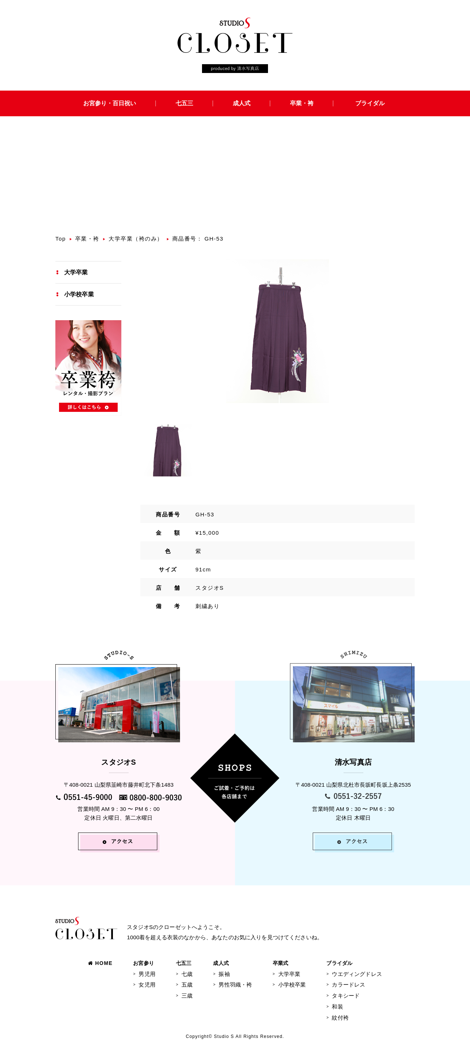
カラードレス (348, 984)
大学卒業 (76, 272)
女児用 (147, 984)
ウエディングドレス (357, 974)
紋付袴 (340, 1017)
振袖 (224, 974)
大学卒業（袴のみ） (136, 238)
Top (60, 238)
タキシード (346, 995)
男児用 (147, 974)
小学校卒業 (79, 294)
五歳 (186, 984)
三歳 (186, 995)
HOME (100, 963)
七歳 (186, 974)
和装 (337, 1006)
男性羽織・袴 (235, 984)
